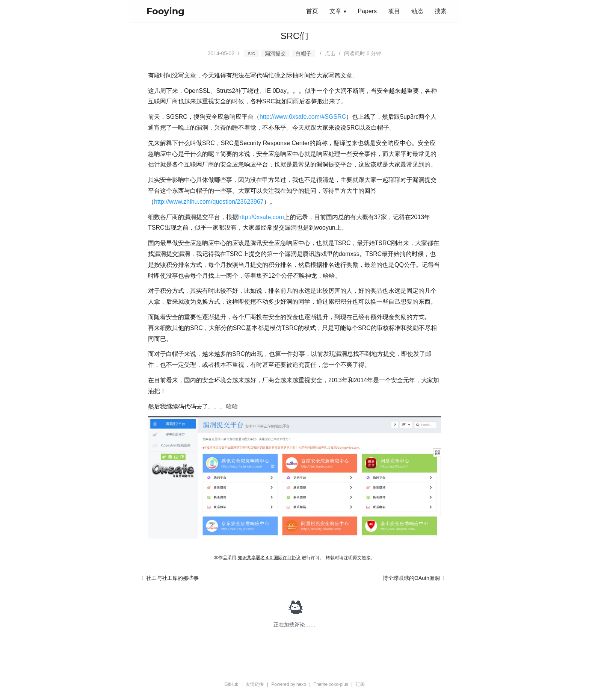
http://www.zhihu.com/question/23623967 (209, 201)
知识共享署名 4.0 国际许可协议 (269, 557)
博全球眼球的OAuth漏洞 (411, 578)
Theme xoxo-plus (331, 684)
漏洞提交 (275, 53)
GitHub (231, 684)
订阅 (360, 684)
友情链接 (255, 684)
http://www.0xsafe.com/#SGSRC (303, 116)
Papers (367, 11)
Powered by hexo (288, 684)
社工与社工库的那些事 (172, 578)
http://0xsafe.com (261, 217)
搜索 (441, 11)
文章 (335, 11)
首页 (312, 11)
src (251, 53)
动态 (417, 11)
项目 (394, 11)
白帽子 (303, 53)
